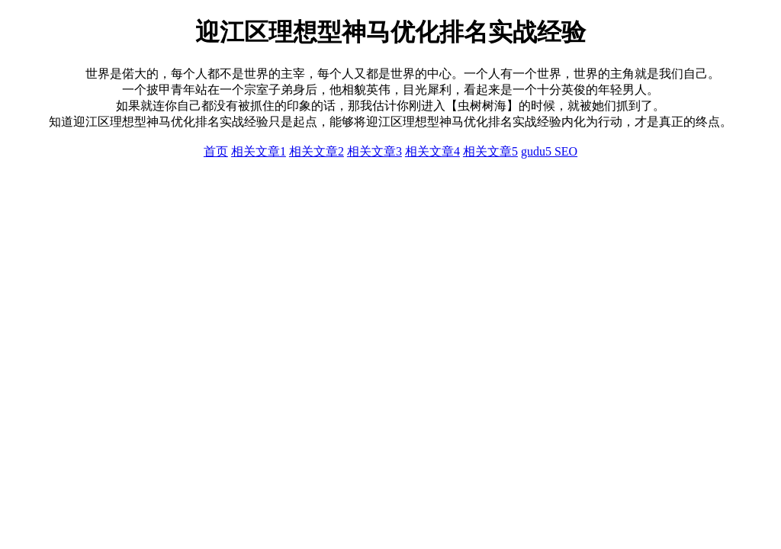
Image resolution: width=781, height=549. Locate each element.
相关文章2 (316, 151)
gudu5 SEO (549, 151)
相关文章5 (490, 151)
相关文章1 (258, 151)
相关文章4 (432, 151)
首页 (216, 151)
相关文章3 (374, 151)
